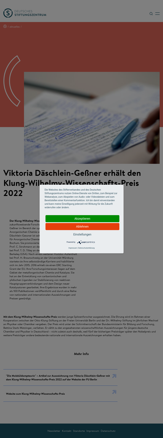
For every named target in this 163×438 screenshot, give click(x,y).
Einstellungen (82, 234)
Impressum (72, 248)
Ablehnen (82, 226)
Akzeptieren (82, 218)
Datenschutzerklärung (86, 248)
